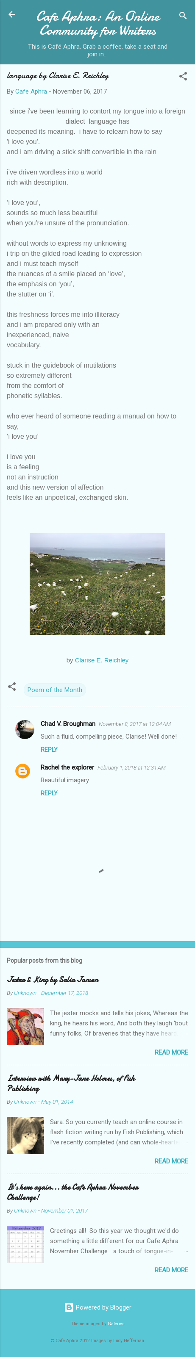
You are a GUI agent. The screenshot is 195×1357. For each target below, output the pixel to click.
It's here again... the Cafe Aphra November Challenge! (72, 1192)
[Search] (183, 17)
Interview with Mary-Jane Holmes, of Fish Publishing (71, 1083)
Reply (49, 749)
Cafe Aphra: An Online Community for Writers (97, 23)
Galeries (116, 1324)
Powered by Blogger (97, 1307)
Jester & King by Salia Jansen (52, 980)
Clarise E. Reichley (102, 660)
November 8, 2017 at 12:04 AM (135, 724)
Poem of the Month (55, 690)
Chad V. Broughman (68, 724)
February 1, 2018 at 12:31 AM (132, 767)
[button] (183, 77)
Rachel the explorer (67, 767)
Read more (171, 1052)
